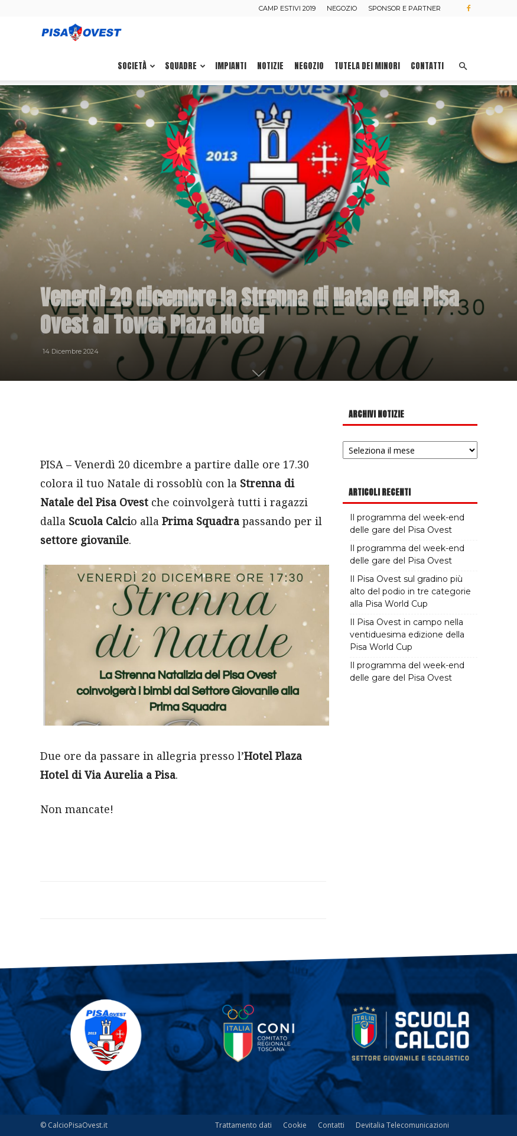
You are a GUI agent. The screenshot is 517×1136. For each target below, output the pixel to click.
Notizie (270, 66)
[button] (463, 66)
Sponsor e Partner (404, 8)
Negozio (342, 8)
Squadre (185, 66)
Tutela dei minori (367, 66)
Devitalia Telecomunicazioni (402, 1125)
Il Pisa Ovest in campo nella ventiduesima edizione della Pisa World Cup (407, 634)
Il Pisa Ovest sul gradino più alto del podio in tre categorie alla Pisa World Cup (410, 591)
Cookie (295, 1125)
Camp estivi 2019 (287, 8)
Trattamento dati (243, 1125)
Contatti (427, 66)
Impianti (230, 66)
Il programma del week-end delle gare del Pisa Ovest (407, 523)
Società (136, 66)
